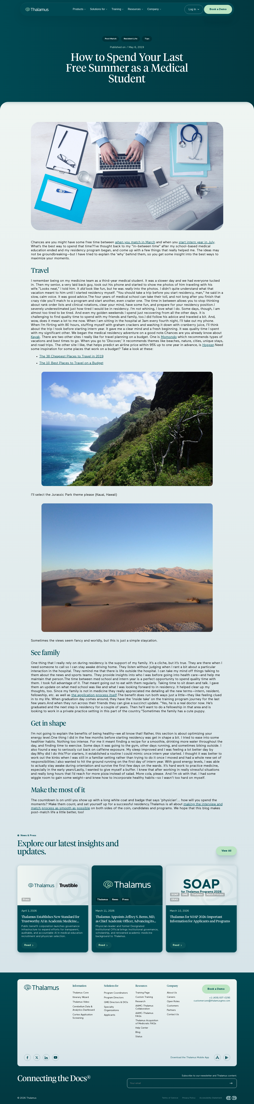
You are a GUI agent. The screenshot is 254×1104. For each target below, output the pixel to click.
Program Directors (114, 997)
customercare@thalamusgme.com (212, 1001)
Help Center (141, 1028)
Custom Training (144, 997)
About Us (172, 993)
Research (140, 1001)
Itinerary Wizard (81, 997)
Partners (171, 1010)
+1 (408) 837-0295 (219, 998)
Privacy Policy (188, 1098)
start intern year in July (196, 242)
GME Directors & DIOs (116, 1002)
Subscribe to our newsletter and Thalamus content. (209, 1076)
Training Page (142, 993)
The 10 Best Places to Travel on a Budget (71, 363)
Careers (171, 997)
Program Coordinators (116, 993)
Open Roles (173, 1001)
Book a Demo (218, 9)
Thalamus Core (81, 993)
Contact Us (173, 1014)
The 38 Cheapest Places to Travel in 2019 (71, 356)
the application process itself (94, 695)
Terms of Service (170, 1098)
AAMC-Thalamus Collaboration (144, 1007)
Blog (137, 1032)
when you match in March (135, 242)
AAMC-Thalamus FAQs (144, 1014)
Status (138, 1036)
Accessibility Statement (210, 1098)
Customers (173, 1006)
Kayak (35, 337)
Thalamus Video (81, 1002)
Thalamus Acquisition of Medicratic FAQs (146, 1022)
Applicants (109, 1015)
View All (226, 851)
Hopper (208, 345)
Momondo (169, 337)
